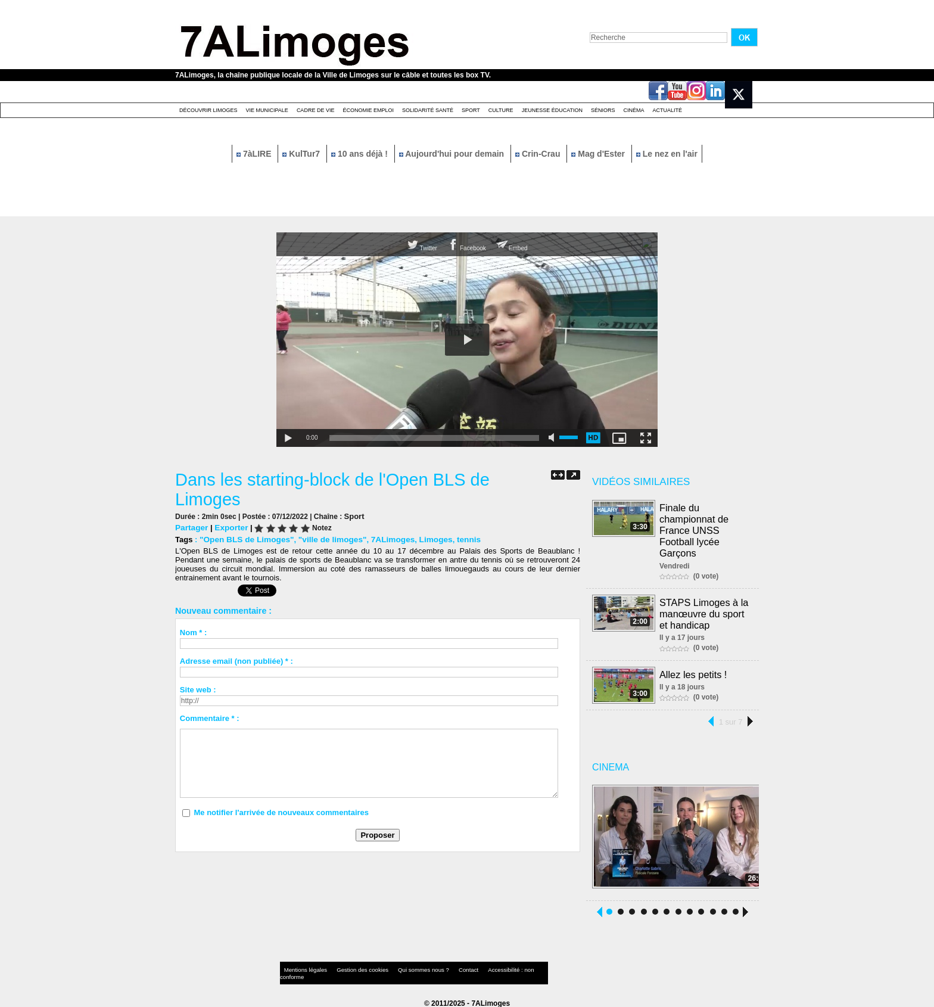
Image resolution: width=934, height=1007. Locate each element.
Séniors (603, 110)
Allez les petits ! (694, 669)
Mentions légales (302, 968)
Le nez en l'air (667, 153)
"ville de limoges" (326, 538)
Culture (500, 110)
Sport (471, 110)
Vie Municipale (267, 110)
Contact (443, 968)
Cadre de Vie (316, 110)
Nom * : (193, 631)
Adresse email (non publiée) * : (236, 660)
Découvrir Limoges (208, 110)
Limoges (425, 538)
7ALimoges (384, 538)
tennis (457, 538)
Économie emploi (368, 110)
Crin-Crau (538, 153)
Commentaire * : (209, 717)
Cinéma (634, 110)
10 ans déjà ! (360, 153)
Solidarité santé (427, 110)
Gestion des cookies (351, 968)
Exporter (229, 527)
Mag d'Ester (599, 153)
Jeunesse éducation (552, 110)
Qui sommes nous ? (404, 968)
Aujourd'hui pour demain (452, 153)
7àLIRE (254, 153)
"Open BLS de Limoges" (244, 538)
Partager (191, 527)
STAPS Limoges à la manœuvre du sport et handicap (704, 610)
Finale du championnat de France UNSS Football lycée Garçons (694, 528)
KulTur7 (302, 153)
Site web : (198, 689)
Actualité (668, 110)
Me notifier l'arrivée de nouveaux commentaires (281, 811)
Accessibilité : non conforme (490, 968)
